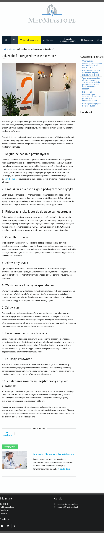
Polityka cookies (7, 507)
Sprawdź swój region (29, 40)
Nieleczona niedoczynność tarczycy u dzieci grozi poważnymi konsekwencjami (91, 96)
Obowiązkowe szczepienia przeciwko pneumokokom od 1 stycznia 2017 (92, 64)
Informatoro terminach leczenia (68, 40)
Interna (12, 49)
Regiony (3, 513)
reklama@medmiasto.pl (67, 507)
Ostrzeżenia (87, 40)
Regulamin (4, 510)
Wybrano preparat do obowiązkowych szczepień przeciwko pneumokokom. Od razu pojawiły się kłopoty (91, 83)
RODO (4, 504)
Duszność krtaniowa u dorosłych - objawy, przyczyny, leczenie (91, 72)
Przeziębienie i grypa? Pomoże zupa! (91, 105)
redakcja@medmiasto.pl (67, 504)
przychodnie (10, 179)
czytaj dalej (63, 469)
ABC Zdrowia (49, 40)
